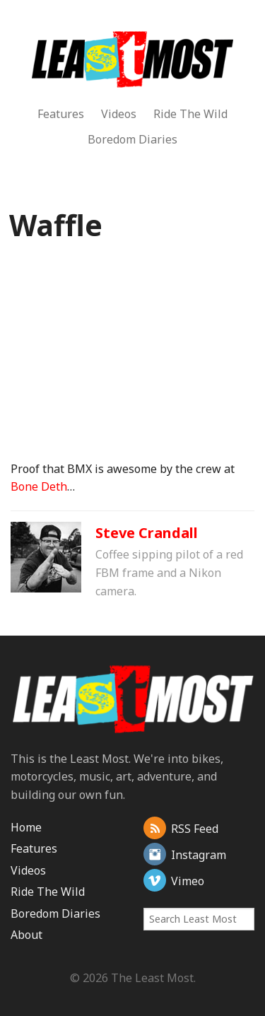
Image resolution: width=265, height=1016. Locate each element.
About (26, 934)
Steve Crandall (146, 532)
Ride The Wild (190, 114)
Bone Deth (39, 486)
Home (26, 827)
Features (60, 114)
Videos (118, 114)
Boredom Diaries (132, 139)
